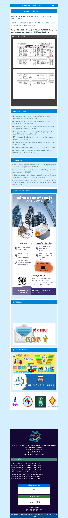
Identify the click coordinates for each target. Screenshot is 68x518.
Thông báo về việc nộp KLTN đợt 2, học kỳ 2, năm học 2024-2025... (34, 147)
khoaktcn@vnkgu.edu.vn (37, 454)
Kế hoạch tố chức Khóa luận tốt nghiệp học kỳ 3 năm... (26, 476)
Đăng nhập (15, 1)
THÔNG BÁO (18, 160)
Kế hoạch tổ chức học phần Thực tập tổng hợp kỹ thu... (26, 472)
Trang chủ (14, 16)
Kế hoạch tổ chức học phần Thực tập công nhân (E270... (27, 474)
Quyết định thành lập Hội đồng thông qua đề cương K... (26, 465)
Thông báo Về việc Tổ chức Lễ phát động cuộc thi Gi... (26, 463)
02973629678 (38, 449)
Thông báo (22, 16)
